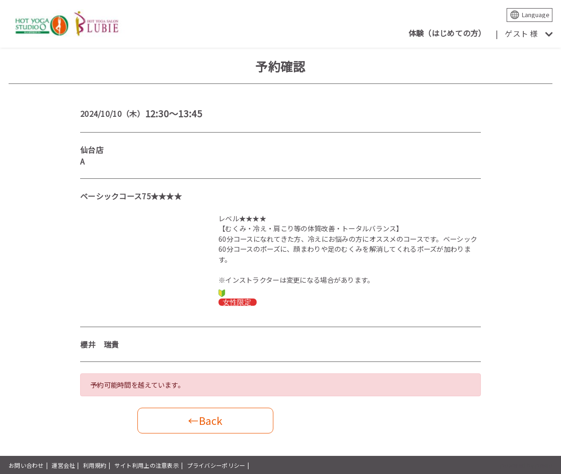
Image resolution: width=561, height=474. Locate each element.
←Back (205, 420)
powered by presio (526, 465)
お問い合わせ (26, 465)
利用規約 (94, 465)
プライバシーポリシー (216, 465)
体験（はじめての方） (447, 33)
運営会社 (63, 465)
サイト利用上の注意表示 (146, 465)
